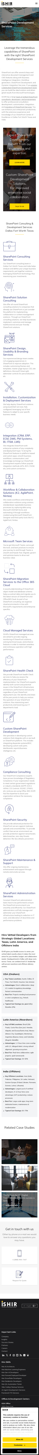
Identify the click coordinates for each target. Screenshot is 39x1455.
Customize (19, 1445)
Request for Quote (19, 1280)
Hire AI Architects (8, 1367)
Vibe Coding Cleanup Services (13, 1387)
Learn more (19, 162)
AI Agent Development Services (13, 1390)
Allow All (19, 1439)
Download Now (12, 1205)
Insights (4, 1339)
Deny (19, 1451)
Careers (4, 1348)
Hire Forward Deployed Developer (14, 1375)
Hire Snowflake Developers (12, 1378)
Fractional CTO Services (10, 1393)
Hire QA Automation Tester (12, 1384)
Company (5, 1336)
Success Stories (7, 1342)
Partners (5, 1345)
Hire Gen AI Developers (10, 1372)
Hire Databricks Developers (12, 1381)
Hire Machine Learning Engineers (14, 1369)
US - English (29, 1306)
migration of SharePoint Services (18, 107)
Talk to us (19, 206)
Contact (4, 1351)
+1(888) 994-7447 (19, 1260)
